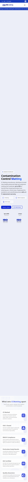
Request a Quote (6, 207)
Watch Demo (17, 207)
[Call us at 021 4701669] (3, 1)
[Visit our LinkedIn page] (25, 1)
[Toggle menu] (24, 5)
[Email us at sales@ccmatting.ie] (9, 1)
